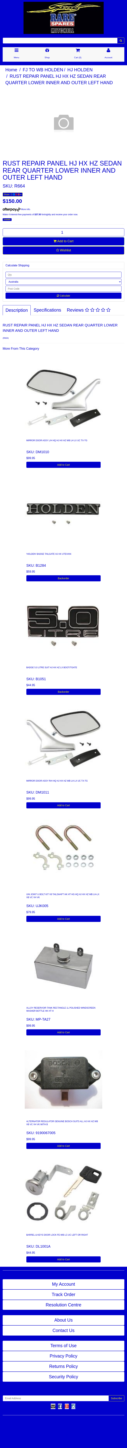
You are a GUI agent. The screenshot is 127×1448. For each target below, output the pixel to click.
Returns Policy (63, 1366)
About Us (63, 1320)
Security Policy (63, 1376)
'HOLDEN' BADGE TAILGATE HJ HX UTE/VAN (48, 554)
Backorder (63, 578)
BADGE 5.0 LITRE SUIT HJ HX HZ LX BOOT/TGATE (51, 667)
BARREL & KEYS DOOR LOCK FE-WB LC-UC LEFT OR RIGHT (57, 1235)
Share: (13, 194)
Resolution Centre (63, 1304)
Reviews (88, 309)
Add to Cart (63, 241)
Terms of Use (63, 1345)
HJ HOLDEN (80, 69)
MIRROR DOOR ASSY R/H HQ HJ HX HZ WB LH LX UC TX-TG (57, 781)
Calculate (63, 295)
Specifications (47, 309)
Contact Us (64, 1330)
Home (11, 69)
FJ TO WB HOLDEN (43, 69)
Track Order (63, 1294)
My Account (63, 1284)
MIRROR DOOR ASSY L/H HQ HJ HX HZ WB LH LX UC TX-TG (56, 440)
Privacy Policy (63, 1355)
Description (17, 310)
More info (16, 209)
